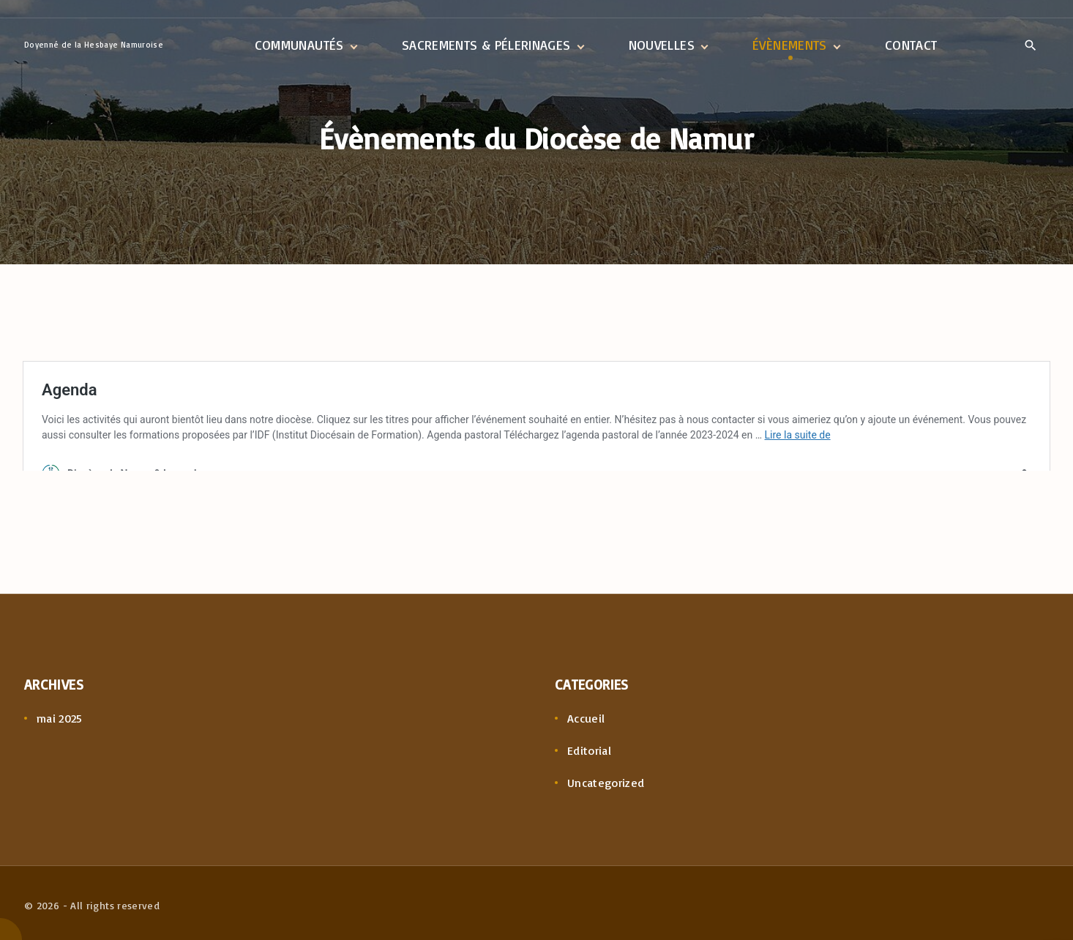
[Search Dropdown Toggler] (1030, 46)
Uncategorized (606, 782)
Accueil (586, 718)
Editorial (589, 750)
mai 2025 (60, 718)
